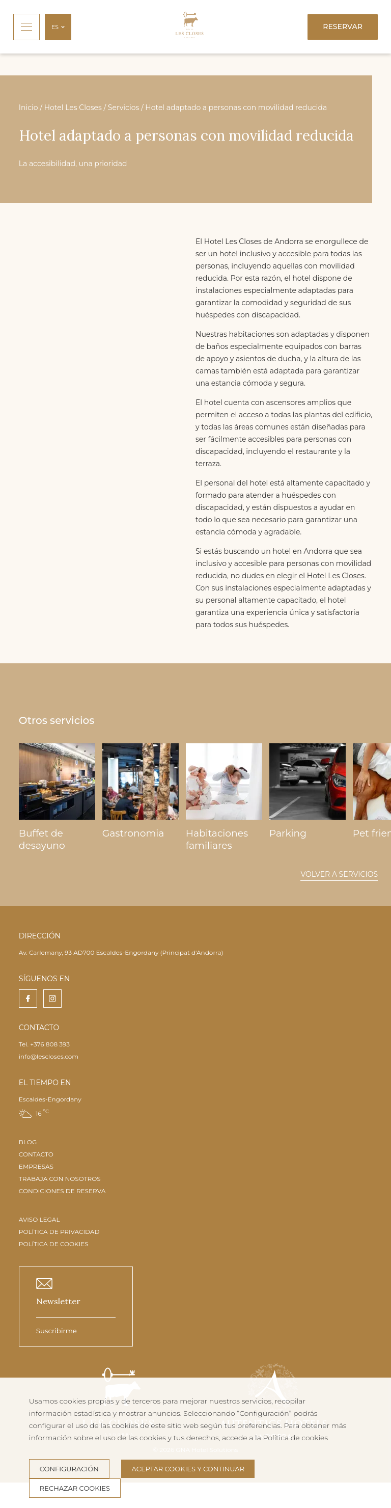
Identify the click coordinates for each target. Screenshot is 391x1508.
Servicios (123, 107)
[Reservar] (343, 27)
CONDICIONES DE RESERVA (62, 1191)
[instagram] (52, 998)
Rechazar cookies (75, 1488)
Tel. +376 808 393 (44, 1044)
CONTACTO (36, 1154)
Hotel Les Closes (73, 107)
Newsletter (58, 1301)
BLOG (28, 1142)
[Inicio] (189, 26)
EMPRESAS (36, 1166)
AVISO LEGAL (39, 1219)
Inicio (28, 107)
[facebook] (28, 998)
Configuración (69, 1469)
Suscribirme (56, 1331)
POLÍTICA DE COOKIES (54, 1244)
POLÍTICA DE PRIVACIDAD (59, 1231)
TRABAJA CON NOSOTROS (60, 1178)
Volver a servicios (339, 874)
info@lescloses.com (48, 1056)
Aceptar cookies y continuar (187, 1469)
